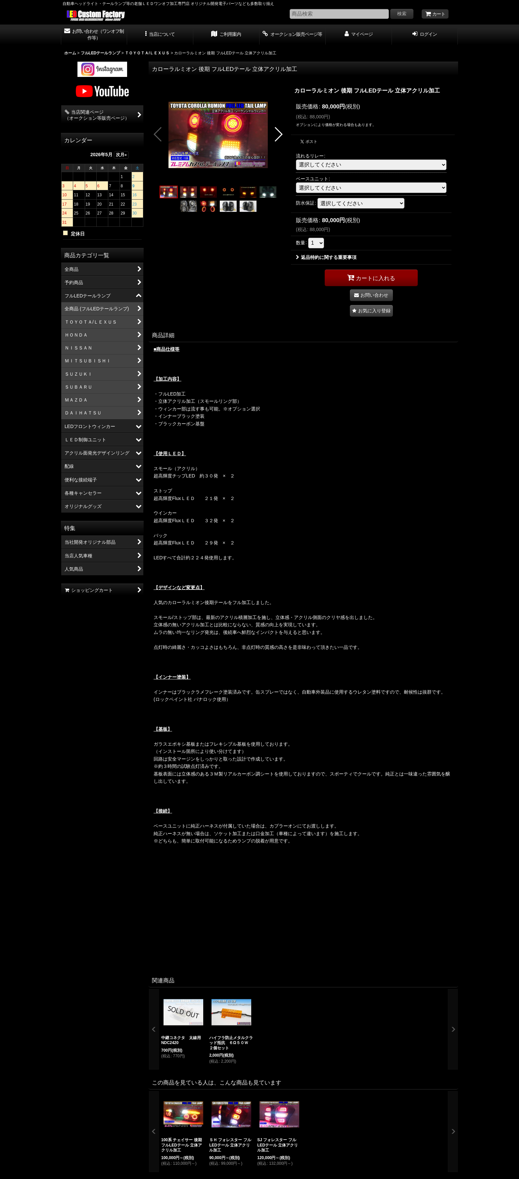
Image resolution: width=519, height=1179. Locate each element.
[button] (160, 35)
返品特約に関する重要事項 (326, 257)
